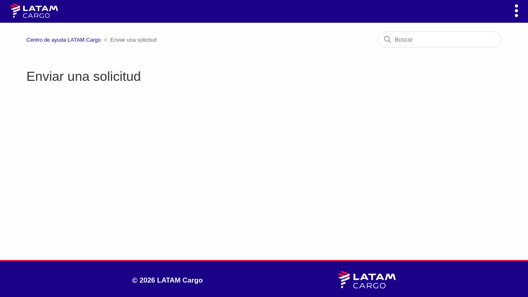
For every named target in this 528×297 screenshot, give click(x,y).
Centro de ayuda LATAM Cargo (63, 40)
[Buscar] (440, 39)
